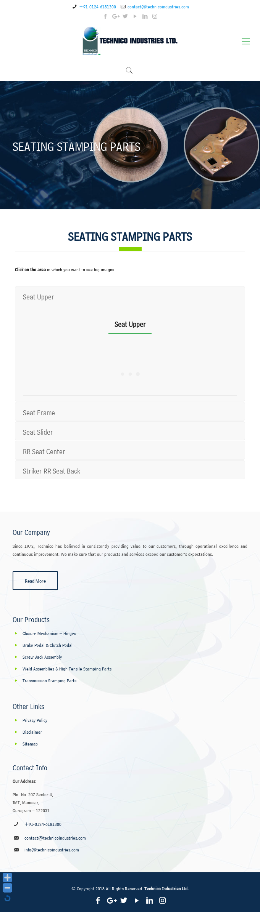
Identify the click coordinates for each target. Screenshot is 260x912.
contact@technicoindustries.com (158, 6)
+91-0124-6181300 (97, 6)
